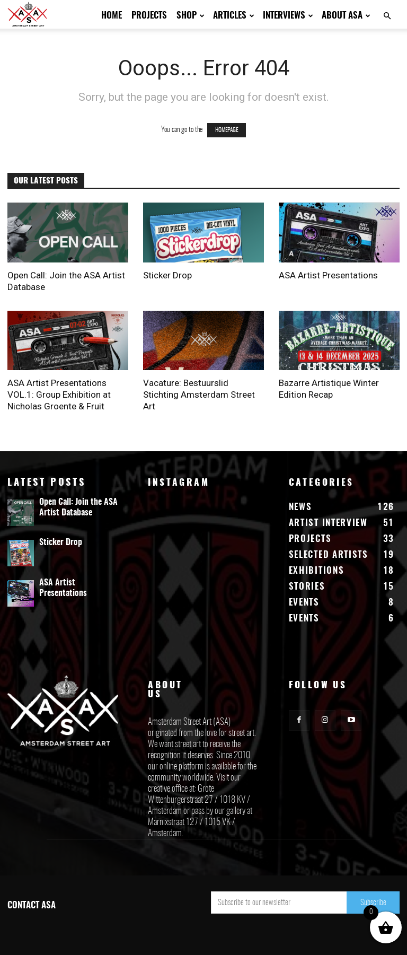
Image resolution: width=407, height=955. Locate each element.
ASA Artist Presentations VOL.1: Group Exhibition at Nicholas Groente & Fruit (59, 394)
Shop (190, 15)
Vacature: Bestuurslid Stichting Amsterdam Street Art (199, 394)
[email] (279, 902)
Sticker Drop (167, 275)
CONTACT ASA (31, 905)
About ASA (346, 15)
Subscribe (373, 903)
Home (111, 15)
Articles (233, 15)
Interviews (288, 15)
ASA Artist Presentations (328, 275)
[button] (387, 16)
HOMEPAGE (226, 130)
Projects (149, 15)
